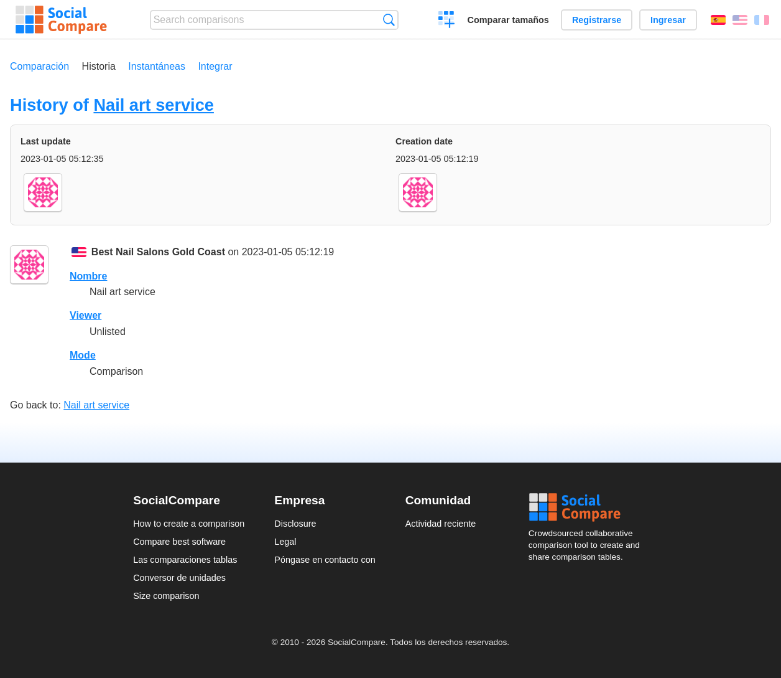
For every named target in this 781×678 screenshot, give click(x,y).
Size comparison (166, 596)
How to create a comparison (188, 524)
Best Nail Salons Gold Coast (158, 252)
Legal (285, 542)
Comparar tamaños (508, 20)
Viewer (85, 315)
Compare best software (179, 542)
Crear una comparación (446, 21)
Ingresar (668, 20)
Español (718, 20)
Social (588, 507)
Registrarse (596, 20)
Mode (83, 355)
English (739, 20)
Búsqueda (389, 20)
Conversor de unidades (179, 578)
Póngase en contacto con (324, 560)
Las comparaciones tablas (185, 560)
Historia (99, 66)
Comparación (39, 66)
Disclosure (295, 524)
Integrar (215, 66)
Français (761, 20)
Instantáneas (156, 66)
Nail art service (153, 105)
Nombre (88, 276)
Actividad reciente (440, 524)
